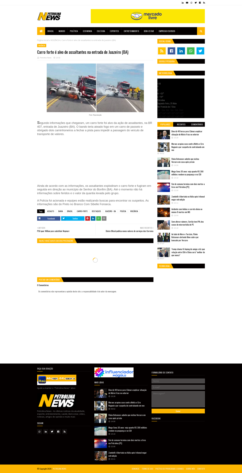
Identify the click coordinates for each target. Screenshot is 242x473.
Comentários (197, 124)
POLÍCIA (123, 211)
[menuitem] (41, 31)
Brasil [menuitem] (50, 31)
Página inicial (43, 40)
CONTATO (201, 468)
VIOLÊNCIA (55, 40)
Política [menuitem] (74, 31)
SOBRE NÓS (190, 468)
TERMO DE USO (147, 468)
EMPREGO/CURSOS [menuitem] (167, 31)
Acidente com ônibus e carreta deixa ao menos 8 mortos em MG (186, 210)
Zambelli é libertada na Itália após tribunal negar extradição (188, 198)
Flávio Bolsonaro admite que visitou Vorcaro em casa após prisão (185, 160)
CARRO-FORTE (82, 211)
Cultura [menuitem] (101, 31)
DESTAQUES (96, 211)
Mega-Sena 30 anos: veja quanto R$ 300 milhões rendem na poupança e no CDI (187, 173)
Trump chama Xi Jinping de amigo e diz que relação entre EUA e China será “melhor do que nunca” (188, 252)
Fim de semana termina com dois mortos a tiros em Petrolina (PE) (188, 185)
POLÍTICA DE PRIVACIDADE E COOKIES (169, 468)
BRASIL (70, 211)
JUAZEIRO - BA (110, 211)
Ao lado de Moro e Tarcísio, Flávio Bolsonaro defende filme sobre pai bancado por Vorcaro (184, 237)
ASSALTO (50, 211)
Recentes (181, 124)
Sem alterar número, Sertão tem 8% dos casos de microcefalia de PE (187, 223)
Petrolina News (45, 58)
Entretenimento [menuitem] (131, 31)
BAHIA (60, 211)
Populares (165, 124)
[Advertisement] (84, 159)
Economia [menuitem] (87, 31)
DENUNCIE (135, 468)
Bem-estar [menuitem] (149, 31)
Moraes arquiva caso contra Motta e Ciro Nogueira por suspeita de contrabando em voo (187, 146)
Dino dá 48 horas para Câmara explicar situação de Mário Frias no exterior (186, 133)
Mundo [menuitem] (62, 31)
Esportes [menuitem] (114, 31)
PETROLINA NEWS (59, 468)
